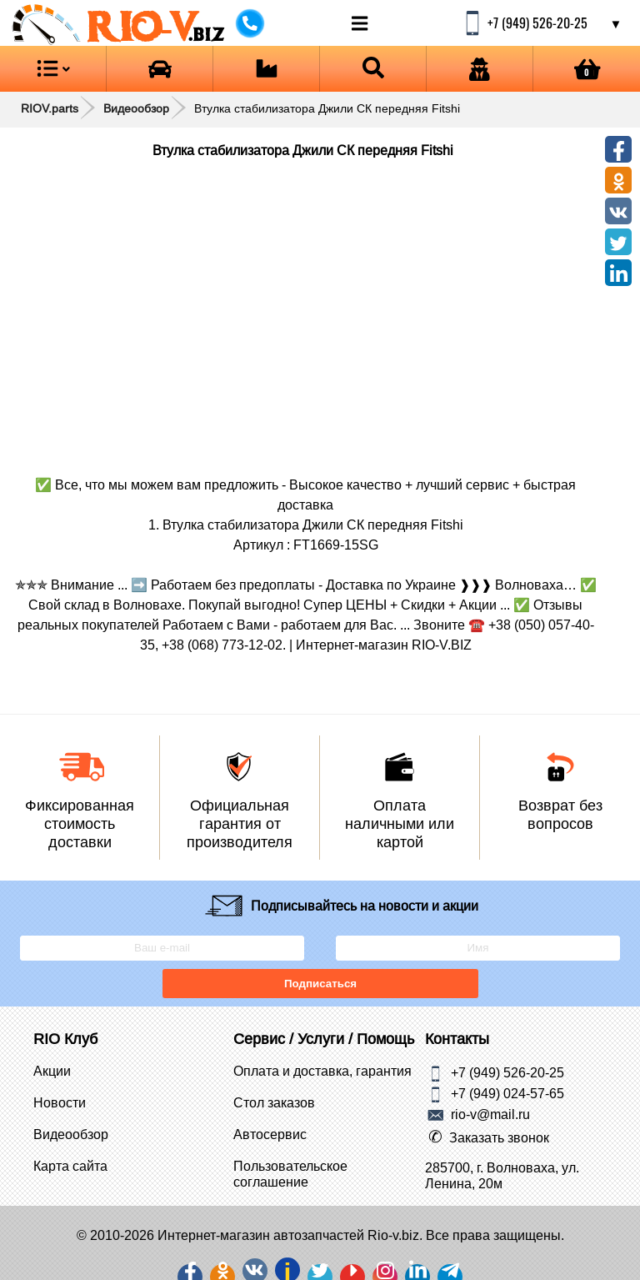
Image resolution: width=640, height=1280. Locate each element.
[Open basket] (586, 69)
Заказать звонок (499, 1137)
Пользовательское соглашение (290, 1173)
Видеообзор (136, 108)
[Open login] (479, 69)
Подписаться (319, 983)
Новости (59, 1102)
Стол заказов (274, 1102)
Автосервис (270, 1134)
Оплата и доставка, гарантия (322, 1070)
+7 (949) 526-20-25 (507, 1071)
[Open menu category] (53, 69)
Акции (52, 1070)
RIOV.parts (49, 108)
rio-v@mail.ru (490, 1113)
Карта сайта (70, 1165)
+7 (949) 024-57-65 (507, 1092)
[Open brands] (159, 69)
